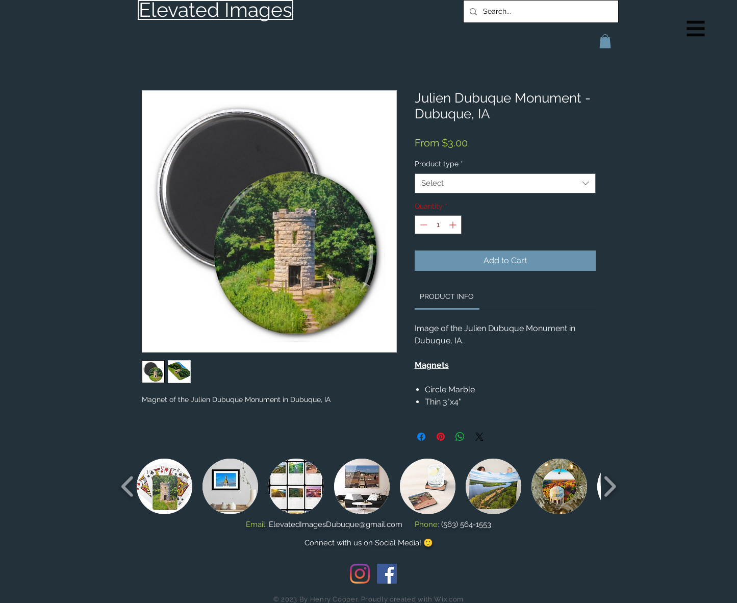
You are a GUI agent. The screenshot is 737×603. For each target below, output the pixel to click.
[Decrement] (422, 225)
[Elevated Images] (215, 10)
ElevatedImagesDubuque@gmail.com (335, 524)
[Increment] (453, 225)
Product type (439, 164)
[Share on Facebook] (421, 437)
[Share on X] (479, 437)
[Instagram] (360, 574)
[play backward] (127, 486)
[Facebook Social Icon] (387, 574)
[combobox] (505, 183)
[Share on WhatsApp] (460, 437)
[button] (696, 28)
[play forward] (609, 486)
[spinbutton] (438, 225)
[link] (447, 296)
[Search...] (540, 11)
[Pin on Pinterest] (441, 437)
